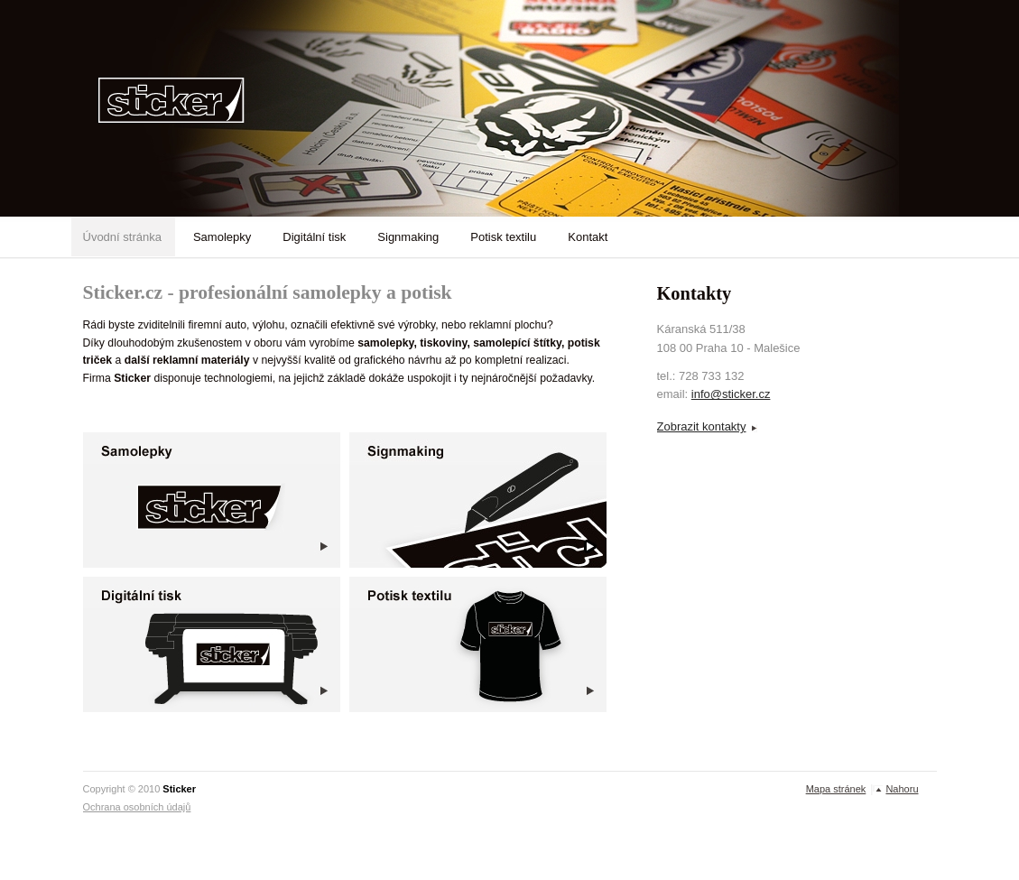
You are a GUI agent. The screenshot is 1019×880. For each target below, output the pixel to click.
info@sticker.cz (731, 394)
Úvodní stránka (122, 237)
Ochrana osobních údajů (137, 806)
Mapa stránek (836, 788)
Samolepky (222, 237)
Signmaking (408, 237)
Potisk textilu (503, 237)
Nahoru (901, 788)
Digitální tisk (314, 237)
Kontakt (587, 237)
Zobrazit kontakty (701, 426)
